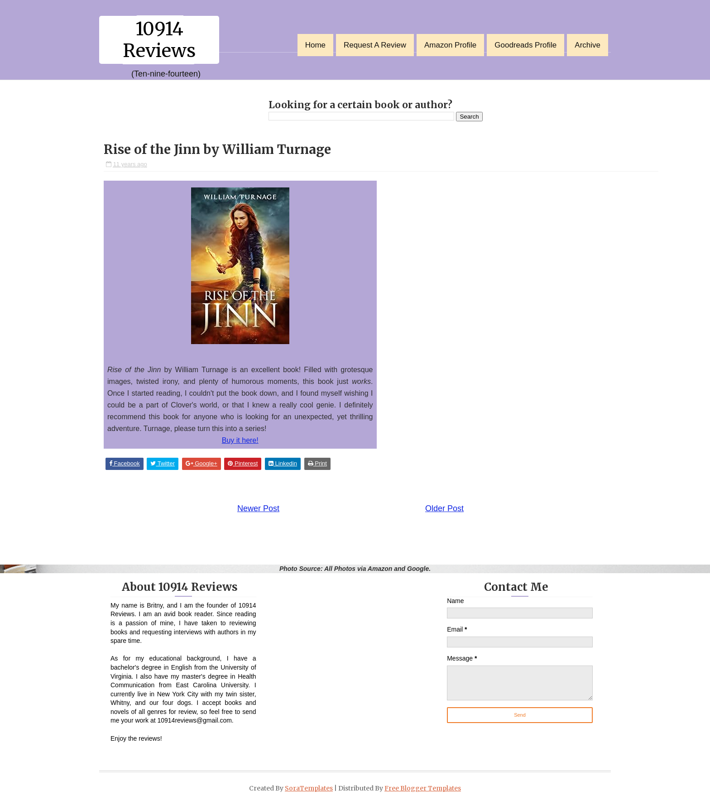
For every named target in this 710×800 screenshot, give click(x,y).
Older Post (444, 508)
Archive (587, 45)
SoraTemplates (309, 788)
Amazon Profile (450, 45)
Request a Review (375, 45)
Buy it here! (240, 440)
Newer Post (258, 508)
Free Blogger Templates (422, 788)
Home (315, 45)
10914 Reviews (159, 40)
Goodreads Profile (525, 45)
